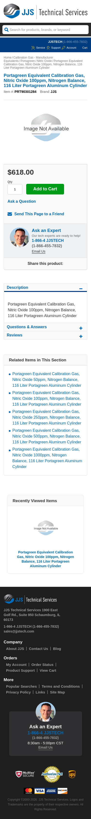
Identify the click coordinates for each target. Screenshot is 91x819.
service (38, 47)
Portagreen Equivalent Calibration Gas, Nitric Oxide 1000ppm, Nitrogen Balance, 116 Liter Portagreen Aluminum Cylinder (47, 458)
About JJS (15, 649)
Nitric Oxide (44, 61)
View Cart (48, 670)
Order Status (42, 665)
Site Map (57, 692)
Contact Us (38, 649)
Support (53, 47)
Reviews (45, 336)
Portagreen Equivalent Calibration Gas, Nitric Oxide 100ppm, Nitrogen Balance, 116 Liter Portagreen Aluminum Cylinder (46, 398)
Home (7, 57)
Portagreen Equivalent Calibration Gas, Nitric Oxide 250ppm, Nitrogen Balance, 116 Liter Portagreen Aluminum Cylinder (46, 417)
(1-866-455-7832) (75, 42)
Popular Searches (21, 686)
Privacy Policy (18, 692)
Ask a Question (22, 201)
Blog (57, 649)
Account (69, 47)
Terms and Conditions (61, 686)
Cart (82, 47)
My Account (16, 665)
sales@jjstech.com (19, 631)
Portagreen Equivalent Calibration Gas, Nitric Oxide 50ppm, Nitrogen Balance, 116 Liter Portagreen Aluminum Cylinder (46, 379)
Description (45, 288)
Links (40, 692)
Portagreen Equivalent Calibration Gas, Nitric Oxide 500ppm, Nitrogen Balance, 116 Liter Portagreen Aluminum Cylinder (46, 436)
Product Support (20, 670)
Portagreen (28, 61)
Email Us (38, 251)
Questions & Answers (45, 328)
